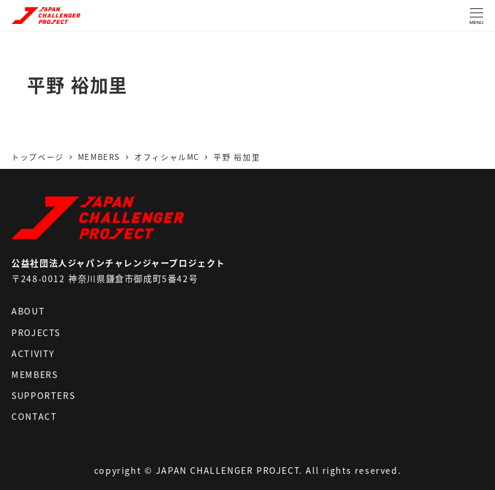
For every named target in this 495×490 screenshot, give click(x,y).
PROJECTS (36, 332)
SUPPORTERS (43, 395)
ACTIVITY (33, 353)
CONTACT (34, 416)
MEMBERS (34, 374)
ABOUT (28, 311)
